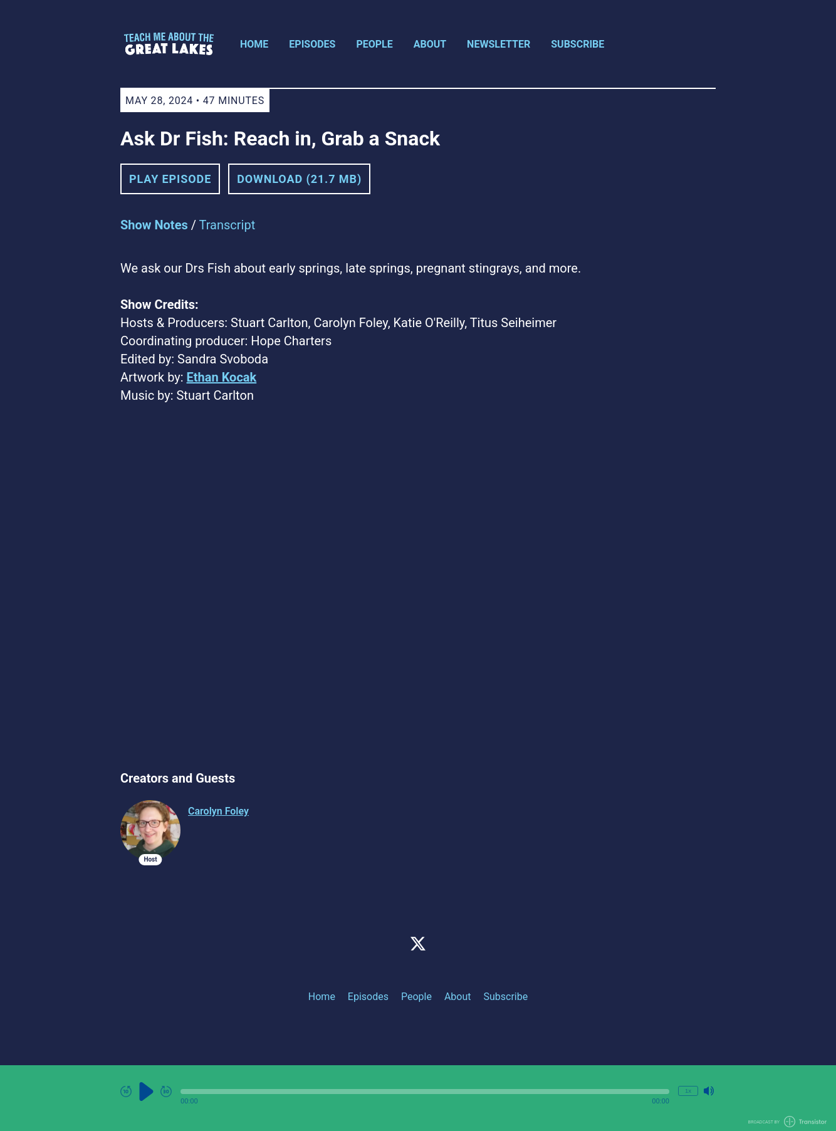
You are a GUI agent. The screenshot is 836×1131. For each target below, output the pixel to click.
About (430, 44)
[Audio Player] (418, 1098)
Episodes (312, 44)
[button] (424, 1091)
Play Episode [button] (170, 178)
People (374, 44)
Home (254, 44)
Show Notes (154, 224)
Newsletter (498, 44)
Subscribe (577, 44)
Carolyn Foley (218, 811)
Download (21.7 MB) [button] (299, 178)
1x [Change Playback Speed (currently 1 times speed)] (688, 1090)
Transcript (227, 224)
